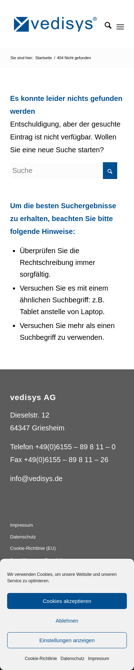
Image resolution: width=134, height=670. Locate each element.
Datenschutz (73, 658)
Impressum (98, 658)
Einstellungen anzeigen (67, 640)
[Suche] (104, 26)
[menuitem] (104, 26)
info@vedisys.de (36, 478)
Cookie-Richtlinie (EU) (33, 548)
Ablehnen (67, 621)
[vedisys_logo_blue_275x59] (55, 24)
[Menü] (120, 26)
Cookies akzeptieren (67, 601)
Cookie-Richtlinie (41, 658)
